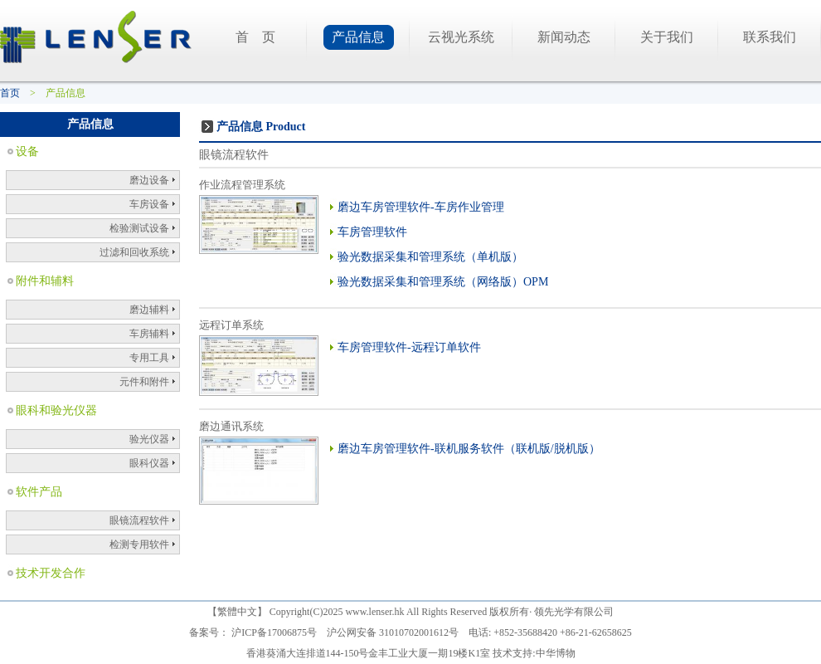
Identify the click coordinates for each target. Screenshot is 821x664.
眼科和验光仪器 (56, 410)
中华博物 (556, 653)
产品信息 (358, 37)
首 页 (255, 37)
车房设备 (149, 204)
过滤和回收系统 (134, 252)
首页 (10, 93)
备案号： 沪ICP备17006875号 (253, 632)
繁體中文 (237, 612)
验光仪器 (149, 439)
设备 (27, 151)
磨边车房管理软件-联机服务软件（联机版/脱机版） (469, 448)
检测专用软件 (139, 544)
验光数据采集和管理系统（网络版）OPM (443, 282)
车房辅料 (149, 333)
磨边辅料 (149, 309)
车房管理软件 (372, 232)
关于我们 (666, 37)
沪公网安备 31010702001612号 (393, 632)
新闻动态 (563, 37)
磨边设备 (149, 180)
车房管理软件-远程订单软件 (409, 347)
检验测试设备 (139, 228)
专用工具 (149, 358)
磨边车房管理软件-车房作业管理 (421, 207)
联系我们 (769, 37)
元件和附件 (144, 382)
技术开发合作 (50, 573)
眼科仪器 (149, 463)
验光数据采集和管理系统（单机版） (430, 257)
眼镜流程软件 (139, 520)
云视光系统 (461, 37)
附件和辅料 (45, 281)
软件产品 (39, 492)
